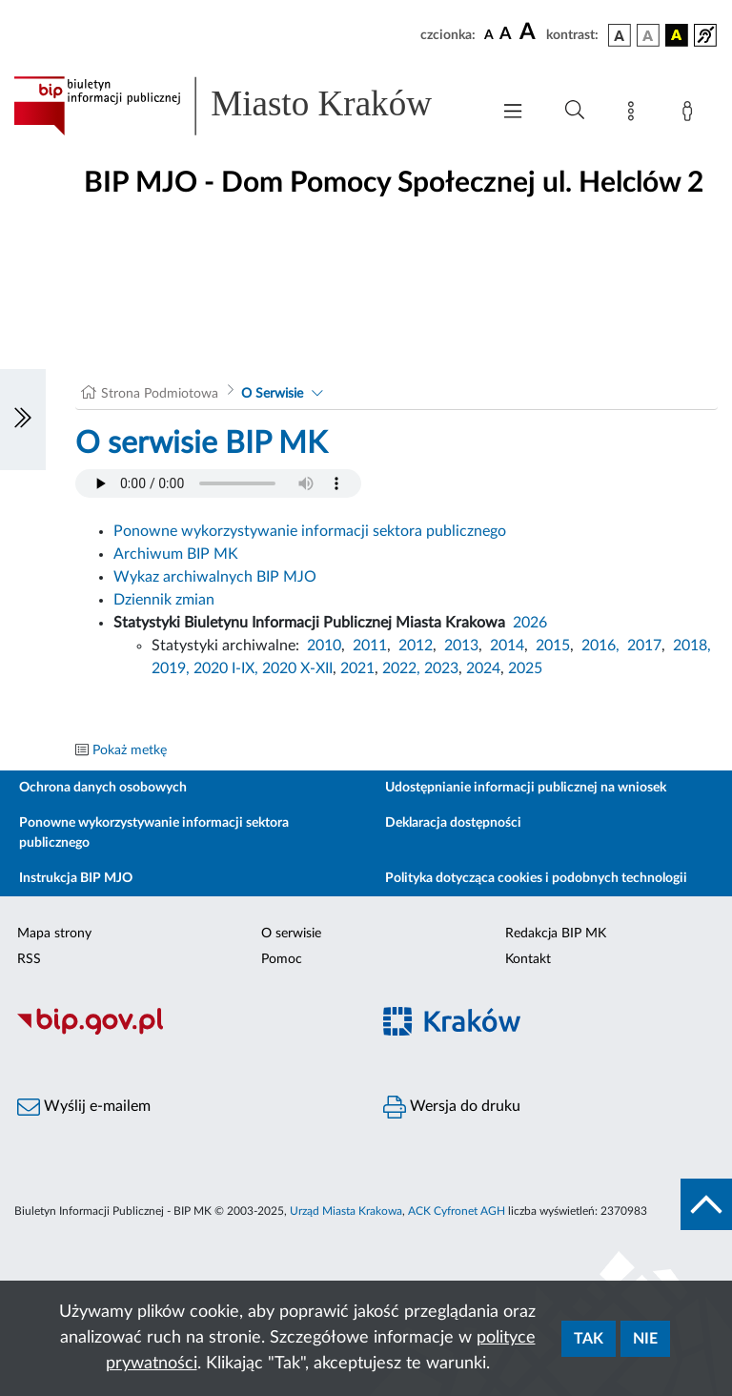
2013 (461, 645)
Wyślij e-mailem (84, 1107)
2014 (507, 645)
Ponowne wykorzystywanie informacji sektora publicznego (309, 531)
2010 (324, 645)
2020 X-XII (297, 668)
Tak (588, 1338)
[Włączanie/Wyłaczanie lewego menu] (23, 419)
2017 (644, 645)
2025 (525, 668)
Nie (645, 1338)
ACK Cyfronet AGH (456, 1211)
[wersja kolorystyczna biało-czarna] (648, 35)
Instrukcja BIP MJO (75, 878)
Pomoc (281, 959)
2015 (553, 645)
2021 (357, 668)
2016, (600, 645)
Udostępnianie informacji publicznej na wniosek (525, 787)
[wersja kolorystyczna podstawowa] (619, 35)
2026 (530, 622)
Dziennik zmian (163, 599)
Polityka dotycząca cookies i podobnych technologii (536, 878)
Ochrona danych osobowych (103, 787)
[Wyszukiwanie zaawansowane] (574, 110)
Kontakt (528, 959)
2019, (171, 668)
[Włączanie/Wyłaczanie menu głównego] (512, 113)
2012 (415, 645)
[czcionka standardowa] (489, 34)
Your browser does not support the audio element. (218, 483)
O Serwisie (272, 393)
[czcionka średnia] (506, 35)
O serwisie (291, 933)
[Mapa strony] (634, 114)
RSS (29, 959)
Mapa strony (54, 933)
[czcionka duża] (530, 32)
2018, (692, 645)
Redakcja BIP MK (555, 933)
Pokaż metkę (129, 750)
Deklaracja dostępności (453, 823)
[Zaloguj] (691, 114)
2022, (403, 668)
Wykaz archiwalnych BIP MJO (214, 577)
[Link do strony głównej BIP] (242, 106)
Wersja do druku (451, 1107)
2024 (483, 668)
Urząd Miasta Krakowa (346, 1211)
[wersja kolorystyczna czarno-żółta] (676, 35)
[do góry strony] (706, 1204)
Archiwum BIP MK (175, 554)
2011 (370, 645)
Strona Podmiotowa (159, 393)
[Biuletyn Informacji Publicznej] (183, 1031)
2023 (441, 668)
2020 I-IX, (225, 668)
